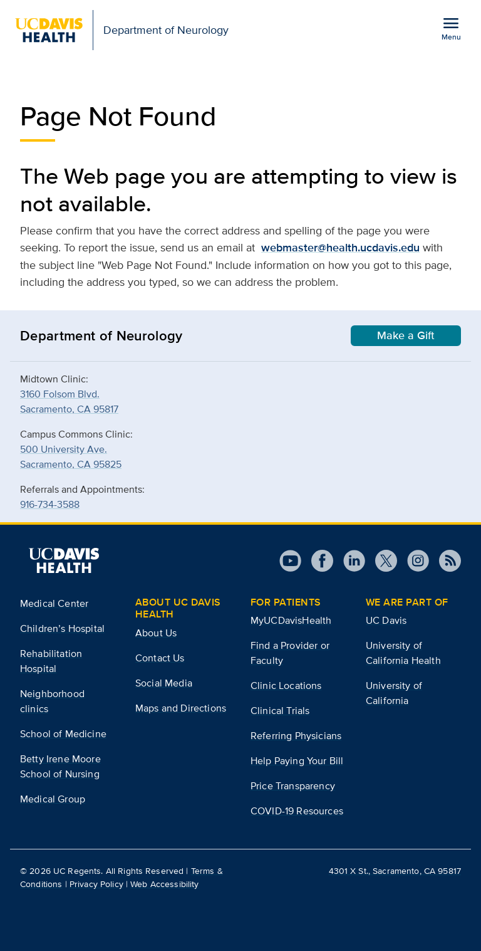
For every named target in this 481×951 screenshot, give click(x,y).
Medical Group (52, 799)
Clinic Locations (286, 685)
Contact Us (160, 658)
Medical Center (54, 603)
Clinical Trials (280, 710)
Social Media (163, 683)
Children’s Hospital (62, 628)
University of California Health (403, 653)
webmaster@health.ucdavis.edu (340, 247)
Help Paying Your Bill (297, 761)
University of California (394, 693)
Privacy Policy (96, 884)
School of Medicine (63, 734)
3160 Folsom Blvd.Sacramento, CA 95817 (69, 401)
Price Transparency (293, 786)
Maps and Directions (180, 708)
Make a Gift (406, 335)
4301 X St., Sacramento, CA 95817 (395, 870)
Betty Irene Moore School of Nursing (60, 766)
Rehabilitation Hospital (51, 661)
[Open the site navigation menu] (451, 28)
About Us (156, 633)
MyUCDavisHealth (291, 620)
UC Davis (386, 620)
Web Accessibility (164, 884)
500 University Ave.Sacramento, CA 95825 (71, 456)
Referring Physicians (296, 735)
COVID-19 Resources (297, 811)
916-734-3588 (50, 504)
